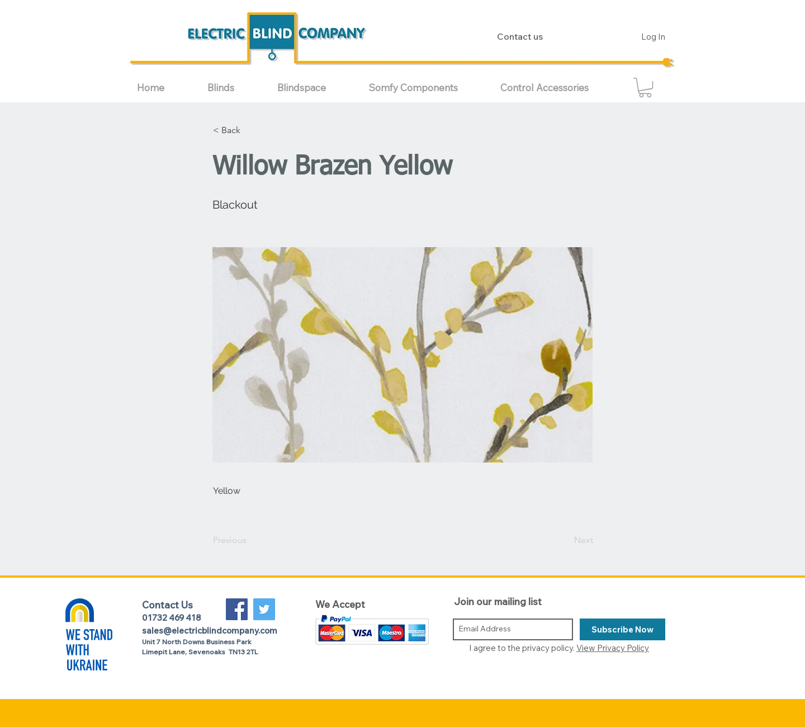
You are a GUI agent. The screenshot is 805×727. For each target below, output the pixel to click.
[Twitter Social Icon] (264, 609)
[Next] (565, 541)
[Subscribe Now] (622, 629)
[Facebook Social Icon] (237, 609)
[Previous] (250, 541)
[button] (234, 87)
